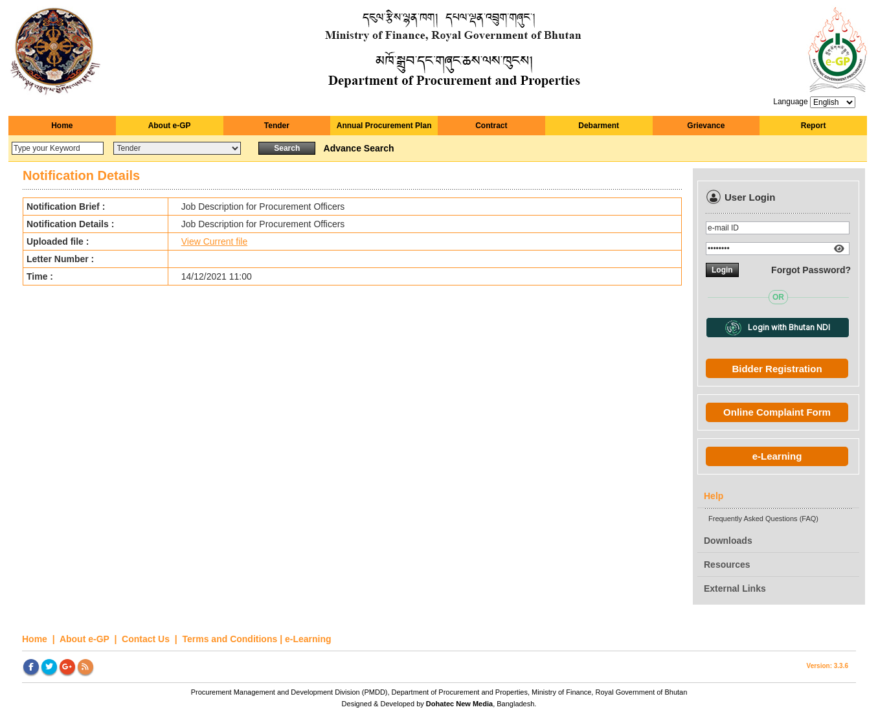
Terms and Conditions (230, 639)
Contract (491, 125)
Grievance (706, 125)
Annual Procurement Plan (384, 125)
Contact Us (147, 639)
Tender (276, 125)
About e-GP (169, 125)
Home (62, 125)
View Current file (214, 241)
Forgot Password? (811, 270)
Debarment (598, 125)
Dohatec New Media (459, 704)
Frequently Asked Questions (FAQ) (763, 518)
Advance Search (359, 148)
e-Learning (777, 456)
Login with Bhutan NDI (777, 327)
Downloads (728, 540)
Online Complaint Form (777, 412)
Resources (727, 564)
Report (813, 125)
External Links (735, 588)
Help (713, 496)
